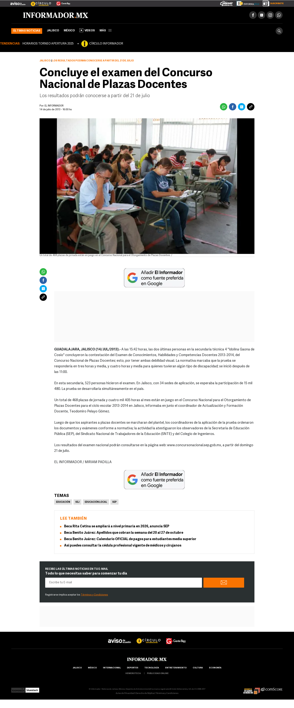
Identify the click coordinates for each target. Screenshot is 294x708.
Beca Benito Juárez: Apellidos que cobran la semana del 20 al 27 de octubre (123, 533)
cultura (198, 668)
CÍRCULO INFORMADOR (106, 43)
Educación (63, 502)
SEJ (77, 502)
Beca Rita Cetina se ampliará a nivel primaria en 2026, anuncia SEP (116, 526)
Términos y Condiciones (94, 595)
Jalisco (53, 30)
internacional (112, 668)
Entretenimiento (176, 668)
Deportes (132, 668)
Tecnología (151, 668)
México (69, 30)
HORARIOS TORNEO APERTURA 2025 (48, 43)
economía (215, 668)
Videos (87, 30)
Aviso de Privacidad (125, 693)
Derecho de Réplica (145, 693)
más (106, 30)
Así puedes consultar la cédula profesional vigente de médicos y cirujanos (122, 545)
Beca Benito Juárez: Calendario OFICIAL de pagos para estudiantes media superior (130, 539)
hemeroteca (133, 674)
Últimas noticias (26, 30)
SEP (114, 502)
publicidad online (158, 674)
